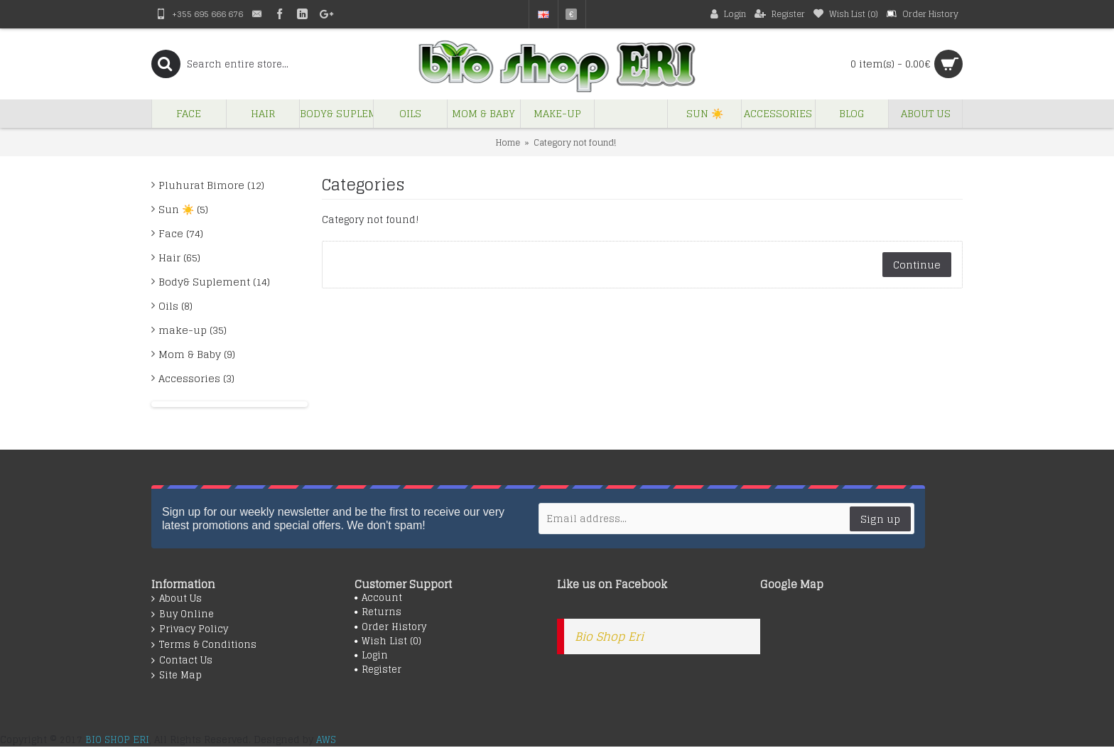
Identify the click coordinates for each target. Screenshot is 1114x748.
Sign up (880, 519)
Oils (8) (175, 306)
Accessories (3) (196, 378)
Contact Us (181, 661)
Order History (390, 627)
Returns (378, 612)
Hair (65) (179, 257)
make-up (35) (192, 330)
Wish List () (388, 641)
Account (378, 598)
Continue (917, 264)
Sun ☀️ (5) (183, 209)
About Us (176, 599)
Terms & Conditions (203, 645)
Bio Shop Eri (609, 636)
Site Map (176, 675)
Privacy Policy (189, 629)
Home (508, 142)
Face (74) (180, 233)
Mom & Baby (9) (196, 354)
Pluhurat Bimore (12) (211, 185)
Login (371, 655)
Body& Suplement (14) (214, 282)
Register (378, 669)
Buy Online (182, 614)
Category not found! (575, 142)
